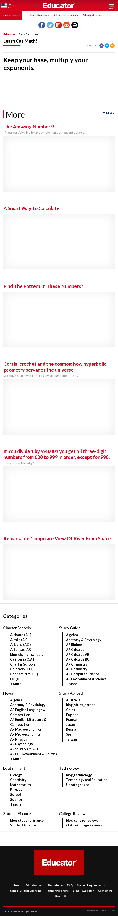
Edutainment (11, 15)
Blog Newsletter (82, 890)
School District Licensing (24, 890)
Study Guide (54, 885)
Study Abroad (93, 15)
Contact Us (103, 890)
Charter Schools (66, 15)
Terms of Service (92, 910)
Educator (59, 5)
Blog (20, 34)
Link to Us (59, 896)
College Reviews (37, 15)
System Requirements (89, 885)
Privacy (103, 910)
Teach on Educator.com (28, 885)
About (112, 910)
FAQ (68, 885)
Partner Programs (56, 890)
